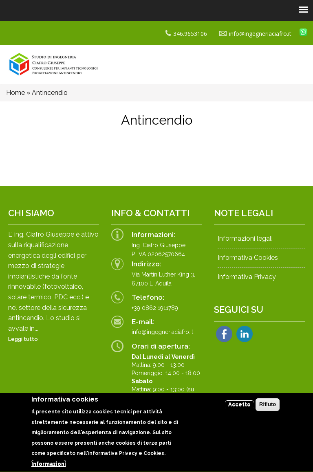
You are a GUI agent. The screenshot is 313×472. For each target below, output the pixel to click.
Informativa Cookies (248, 257)
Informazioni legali (245, 238)
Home (15, 93)
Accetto (239, 408)
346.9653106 (186, 33)
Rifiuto (267, 408)
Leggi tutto (23, 339)
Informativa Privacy (247, 277)
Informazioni (48, 467)
